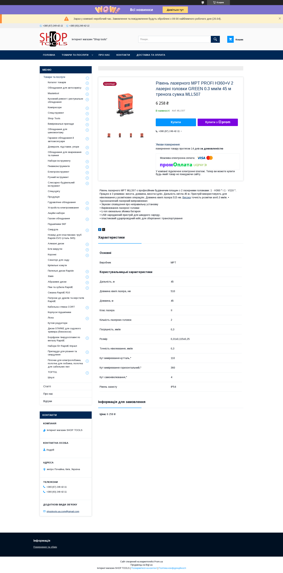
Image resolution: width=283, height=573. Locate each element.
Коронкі (52, 254)
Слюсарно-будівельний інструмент (61, 184)
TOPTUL (52, 372)
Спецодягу (54, 191)
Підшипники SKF (57, 224)
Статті (47, 386)
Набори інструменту (59, 160)
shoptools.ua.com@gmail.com (63, 511)
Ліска (51, 317)
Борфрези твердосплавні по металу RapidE (64, 339)
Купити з (217, 122)
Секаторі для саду (58, 260)
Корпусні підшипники (59, 312)
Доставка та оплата (150, 55)
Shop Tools (54, 118)
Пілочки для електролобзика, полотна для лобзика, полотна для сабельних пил (65, 363)
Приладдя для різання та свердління (62, 353)
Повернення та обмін (45, 547)
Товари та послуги (75, 55)
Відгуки (47, 401)
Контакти (123, 55)
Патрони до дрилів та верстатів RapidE (66, 300)
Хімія (50, 276)
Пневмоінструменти (59, 166)
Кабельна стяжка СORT (61, 306)
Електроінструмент (58, 171)
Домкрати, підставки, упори (63, 146)
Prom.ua (158, 561)
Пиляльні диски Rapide (61, 270)
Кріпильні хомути (57, 265)
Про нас (104, 55)
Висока (186, 197)
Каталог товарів (57, 82)
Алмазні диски (56, 243)
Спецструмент (56, 112)
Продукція (54, 196)
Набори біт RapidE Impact (62, 346)
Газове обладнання (59, 218)
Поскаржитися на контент (144, 568)
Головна (49, 55)
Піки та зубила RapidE (60, 287)
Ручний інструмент (58, 177)
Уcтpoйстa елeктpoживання (63, 207)
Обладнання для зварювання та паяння (64, 154)
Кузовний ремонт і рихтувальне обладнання (65, 100)
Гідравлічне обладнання (62, 202)
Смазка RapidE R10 (59, 292)
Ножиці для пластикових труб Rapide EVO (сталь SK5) (65, 236)
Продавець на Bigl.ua (141, 565)
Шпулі (51, 377)
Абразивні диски (57, 281)
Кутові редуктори (57, 323)
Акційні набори (56, 213)
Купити (176, 122)
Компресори (55, 107)
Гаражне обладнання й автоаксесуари (61, 139)
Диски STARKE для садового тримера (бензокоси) (64, 330)
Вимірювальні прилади (61, 123)
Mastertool (53, 93)
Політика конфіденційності (172, 568)
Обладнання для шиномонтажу (57, 131)
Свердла (53, 229)
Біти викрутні (55, 249)
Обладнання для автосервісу (64, 87)
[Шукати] (215, 39)
